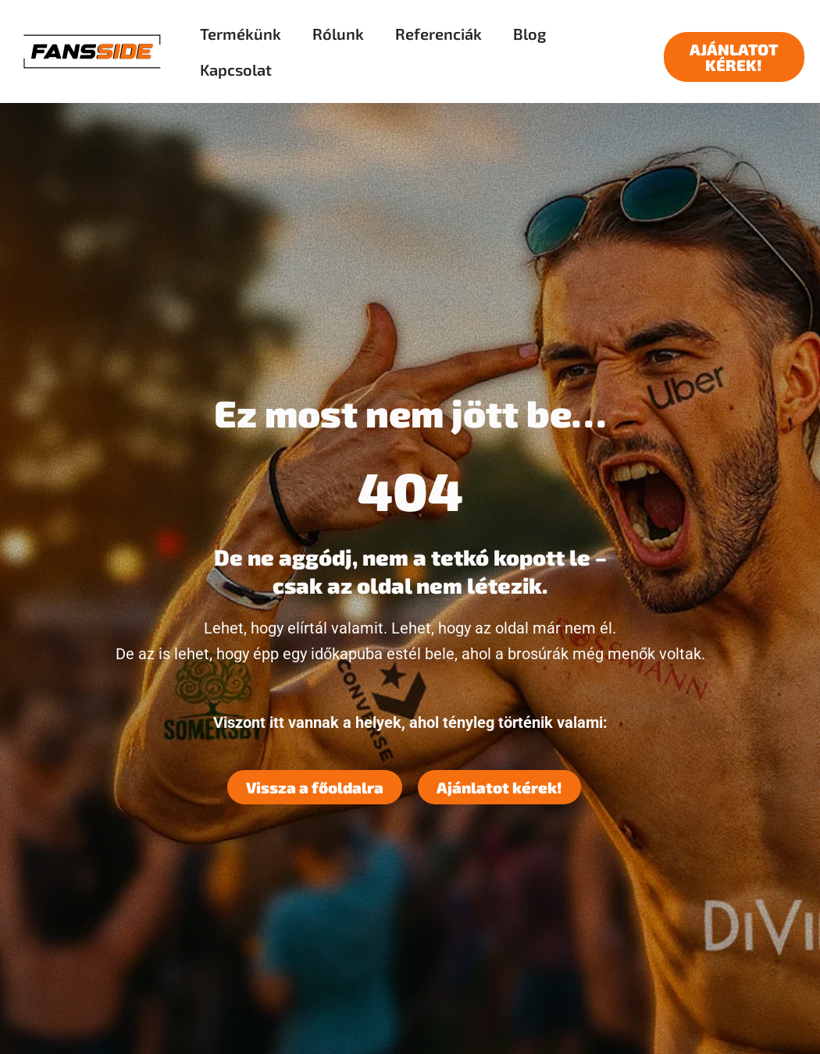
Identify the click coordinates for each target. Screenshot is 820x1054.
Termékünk (240, 33)
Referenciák (438, 33)
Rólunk (338, 33)
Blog (529, 33)
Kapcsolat (236, 69)
